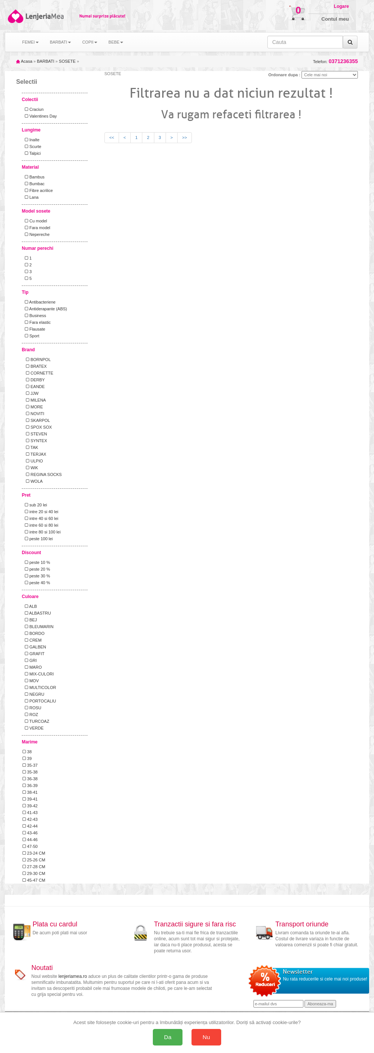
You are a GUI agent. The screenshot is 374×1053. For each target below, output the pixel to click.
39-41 (30, 799)
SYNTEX (35, 440)
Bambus (34, 177)
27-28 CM (34, 866)
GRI (30, 660)
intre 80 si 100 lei (41, 532)
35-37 (30, 765)
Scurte (32, 146)
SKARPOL (36, 420)
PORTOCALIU (39, 701)
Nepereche (36, 234)
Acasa (24, 61)
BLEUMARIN (38, 626)
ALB (30, 606)
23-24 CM (34, 853)
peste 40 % (36, 582)
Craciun (33, 109)
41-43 (30, 812)
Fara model (36, 227)
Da (168, 1037)
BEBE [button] (116, 42)
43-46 (30, 833)
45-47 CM (34, 880)
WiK (30, 467)
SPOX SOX (37, 427)
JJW (31, 393)
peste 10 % (36, 562)
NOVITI (33, 413)
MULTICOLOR (39, 687)
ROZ (30, 714)
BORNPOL (37, 359)
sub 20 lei (35, 505)
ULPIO (33, 461)
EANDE (34, 386)
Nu (206, 1037)
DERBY (34, 380)
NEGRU (33, 694)
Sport (31, 336)
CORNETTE (38, 373)
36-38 (30, 779)
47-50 (30, 846)
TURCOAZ (36, 721)
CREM (32, 640)
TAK (30, 447)
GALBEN (34, 647)
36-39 (30, 785)
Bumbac (34, 183)
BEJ (30, 620)
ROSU (32, 708)
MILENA (34, 400)
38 (27, 751)
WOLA (33, 481)
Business (34, 315)
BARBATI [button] (60, 42)
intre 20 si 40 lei (40, 511)
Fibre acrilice (38, 190)
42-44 (30, 826)
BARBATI (45, 61)
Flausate (34, 329)
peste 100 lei (38, 538)
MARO (32, 667)
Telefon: (335, 61)
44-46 (30, 839)
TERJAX (34, 454)
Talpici (32, 153)
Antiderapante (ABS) (45, 309)
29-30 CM (34, 873)
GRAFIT (34, 653)
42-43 (30, 819)
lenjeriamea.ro (73, 976)
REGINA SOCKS (42, 474)
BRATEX (35, 366)
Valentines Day (40, 116)
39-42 (30, 806)
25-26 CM (34, 860)
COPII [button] (89, 42)
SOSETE (67, 61)
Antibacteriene (39, 302)
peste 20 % (36, 569)
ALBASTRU (37, 613)
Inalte (31, 139)
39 (27, 758)
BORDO (34, 633)
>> (184, 137)
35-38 (30, 772)
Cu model (35, 221)
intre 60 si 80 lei (40, 525)
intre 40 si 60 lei (40, 518)
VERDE (33, 728)
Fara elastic (37, 322)
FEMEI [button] (30, 42)
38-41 (30, 792)
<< (111, 137)
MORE (33, 407)
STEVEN (35, 434)
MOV (31, 680)
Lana (31, 197)
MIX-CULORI (38, 674)
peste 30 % (36, 576)
